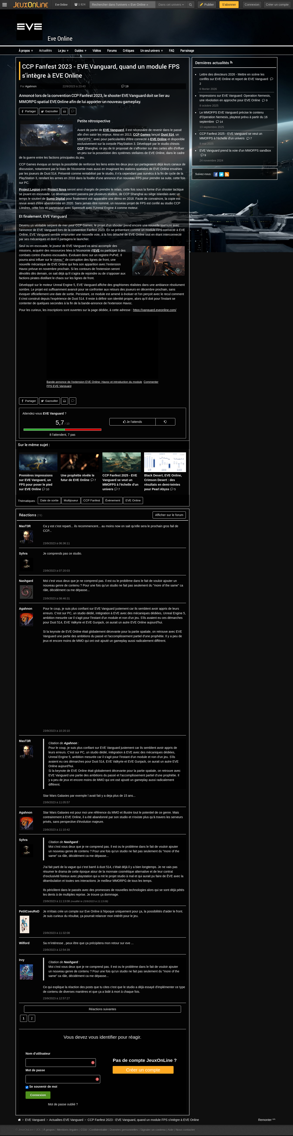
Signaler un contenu (152, 1129)
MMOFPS (84, 139)
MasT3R (25, 526)
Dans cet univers (171, 4)
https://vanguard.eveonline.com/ (154, 310)
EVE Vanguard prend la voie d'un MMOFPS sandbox (235, 150)
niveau (57, 259)
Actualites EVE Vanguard (66, 1120)
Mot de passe (35, 1070)
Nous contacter (185, 1129)
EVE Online (158, 139)
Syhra (23, 553)
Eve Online (60, 38)
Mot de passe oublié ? (63, 1104)
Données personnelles (124, 1129)
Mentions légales (67, 1129)
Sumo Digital (55, 198)
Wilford (24, 943)
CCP (80, 148)
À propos (49, 1129)
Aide (170, 1129)
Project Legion (29, 189)
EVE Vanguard (113, 130)
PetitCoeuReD (29, 911)
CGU (84, 1129)
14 (219, 121)
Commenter (151, 381)
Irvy (21, 960)
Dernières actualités (212, 62)
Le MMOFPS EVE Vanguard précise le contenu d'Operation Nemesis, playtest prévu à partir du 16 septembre (234, 117)
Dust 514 (167, 134)
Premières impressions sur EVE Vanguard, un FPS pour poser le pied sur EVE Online (36, 482)
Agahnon (30, 86)
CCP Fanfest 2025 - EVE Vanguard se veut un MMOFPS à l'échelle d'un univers (120, 482)
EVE (96, 250)
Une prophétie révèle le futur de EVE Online (78, 478)
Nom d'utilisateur (38, 1053)
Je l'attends (132, 422)
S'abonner (229, 4)
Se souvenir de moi (43, 1086)
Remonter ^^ (267, 1120)
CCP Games (142, 134)
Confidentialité (98, 1129)
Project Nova (57, 189)
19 (124, 86)
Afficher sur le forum (169, 515)
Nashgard (26, 581)
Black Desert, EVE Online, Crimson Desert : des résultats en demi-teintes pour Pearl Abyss (163, 482)
